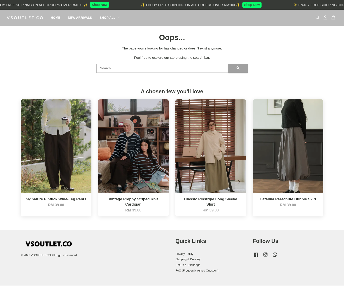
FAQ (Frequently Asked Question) (196, 271)
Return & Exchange (187, 265)
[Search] (162, 68)
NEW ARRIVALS (80, 18)
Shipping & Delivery (187, 259)
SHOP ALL (110, 18)
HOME (55, 18)
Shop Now (102, 5)
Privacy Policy (184, 254)
